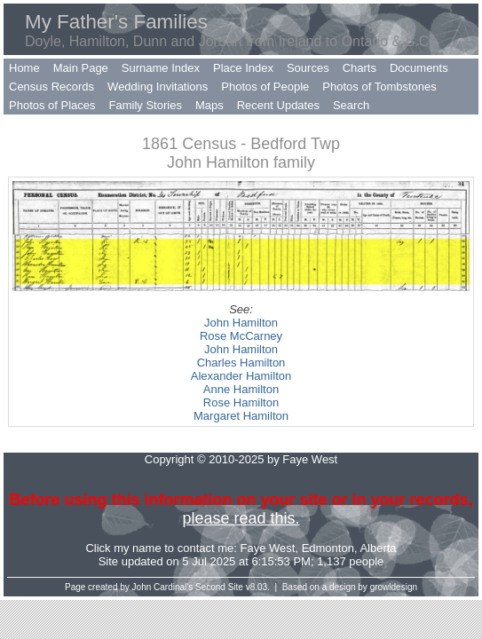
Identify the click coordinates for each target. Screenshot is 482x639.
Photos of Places (52, 105)
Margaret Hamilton (241, 415)
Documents (419, 68)
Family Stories (145, 105)
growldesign (393, 587)
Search (351, 105)
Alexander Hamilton (241, 376)
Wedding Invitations (157, 86)
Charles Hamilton (241, 362)
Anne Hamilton (241, 389)
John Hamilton (241, 322)
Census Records (51, 86)
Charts (359, 68)
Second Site (219, 587)
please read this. (240, 518)
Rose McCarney (241, 336)
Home (24, 68)
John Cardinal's (163, 587)
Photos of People (265, 86)
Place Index (243, 68)
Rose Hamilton (241, 402)
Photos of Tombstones (379, 86)
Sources (308, 68)
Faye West (268, 548)
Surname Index (161, 68)
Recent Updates (278, 105)
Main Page (80, 68)
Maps (209, 105)
